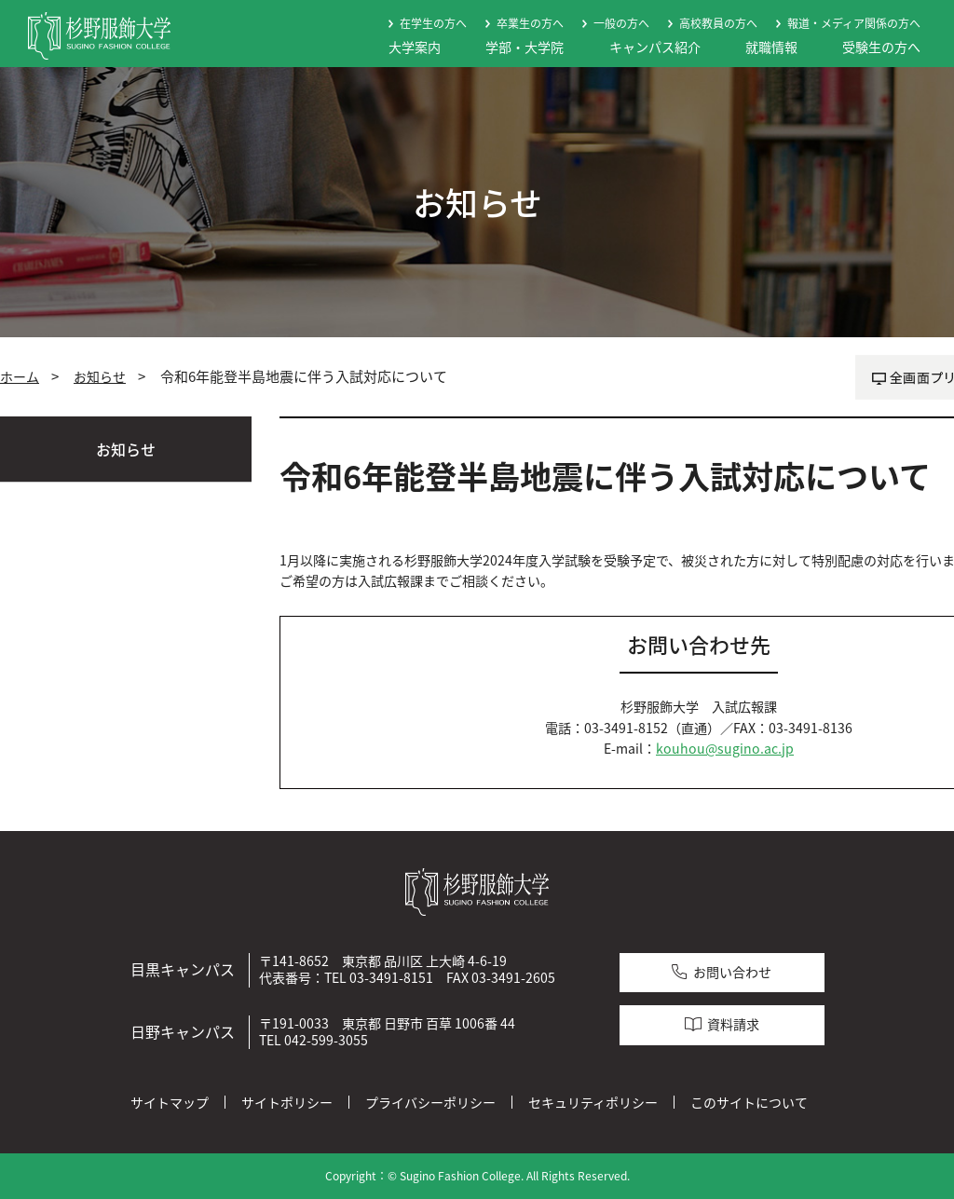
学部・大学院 (524, 47)
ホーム (19, 376)
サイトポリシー (287, 1102)
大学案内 (414, 47)
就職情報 (771, 47)
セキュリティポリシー (593, 1102)
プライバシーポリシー (430, 1102)
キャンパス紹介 (655, 47)
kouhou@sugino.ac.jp (725, 748)
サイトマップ (169, 1102)
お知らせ (100, 376)
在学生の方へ (433, 23)
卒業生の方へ (530, 23)
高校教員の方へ (718, 23)
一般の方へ (621, 23)
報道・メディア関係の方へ (853, 23)
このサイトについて (749, 1102)
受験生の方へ (881, 47)
